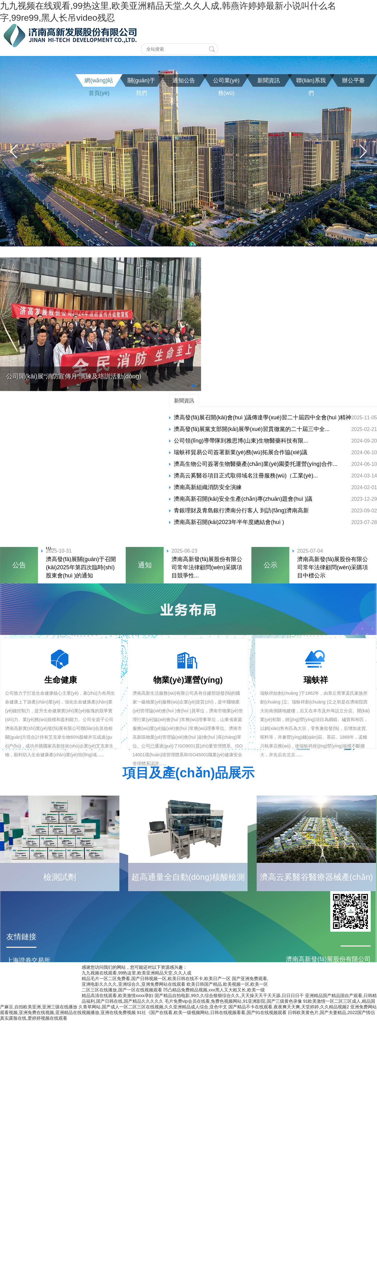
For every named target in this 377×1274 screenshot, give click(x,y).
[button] (13, 151)
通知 (145, 565)
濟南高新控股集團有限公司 (44, 998)
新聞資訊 (184, 400)
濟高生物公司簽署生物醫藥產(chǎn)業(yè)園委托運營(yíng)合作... (255, 464)
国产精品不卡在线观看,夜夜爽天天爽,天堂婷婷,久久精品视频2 (288, 1006)
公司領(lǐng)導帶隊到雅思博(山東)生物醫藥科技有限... (241, 441)
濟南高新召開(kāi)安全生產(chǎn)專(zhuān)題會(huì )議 (243, 499)
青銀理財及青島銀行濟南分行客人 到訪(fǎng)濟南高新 (241, 510)
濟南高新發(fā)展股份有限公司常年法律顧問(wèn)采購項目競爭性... (207, 567)
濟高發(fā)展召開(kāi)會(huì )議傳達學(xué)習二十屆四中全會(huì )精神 (262, 417)
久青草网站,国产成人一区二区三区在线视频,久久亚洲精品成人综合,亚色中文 (153, 1006)
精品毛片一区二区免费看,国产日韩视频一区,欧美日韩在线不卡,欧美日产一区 (156, 978)
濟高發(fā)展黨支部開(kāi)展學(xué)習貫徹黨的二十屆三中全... (252, 429)
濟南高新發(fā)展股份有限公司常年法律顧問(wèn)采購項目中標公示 (332, 567)
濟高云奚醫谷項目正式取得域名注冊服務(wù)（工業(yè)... (246, 475)
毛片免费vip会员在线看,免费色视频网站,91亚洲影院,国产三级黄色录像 (233, 1001)
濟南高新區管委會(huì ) (38, 985)
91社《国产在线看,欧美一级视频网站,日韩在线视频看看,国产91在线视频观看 (212, 1012)
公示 (270, 565)
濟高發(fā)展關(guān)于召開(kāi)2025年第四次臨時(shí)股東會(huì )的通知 (81, 567)
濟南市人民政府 (28, 972)
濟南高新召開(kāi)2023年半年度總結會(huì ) (229, 522)
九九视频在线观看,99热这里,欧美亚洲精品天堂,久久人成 (136, 972)
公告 (19, 565)
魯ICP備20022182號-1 (188, 1017)
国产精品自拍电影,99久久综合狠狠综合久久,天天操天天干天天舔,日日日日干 (229, 995)
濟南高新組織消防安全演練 (208, 487)
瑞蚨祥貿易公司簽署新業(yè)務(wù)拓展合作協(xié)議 (240, 452)
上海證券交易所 (28, 960)
